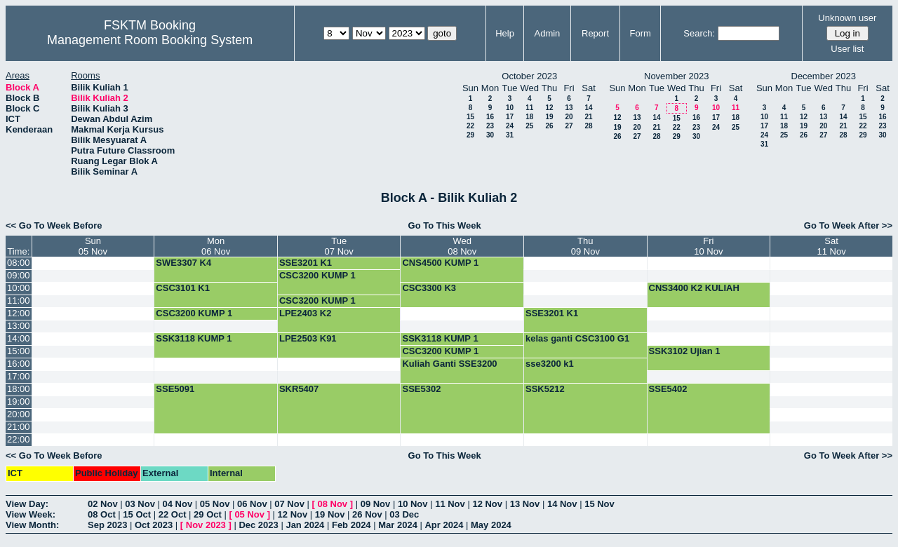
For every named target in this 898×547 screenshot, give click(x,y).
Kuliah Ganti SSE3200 (449, 363)
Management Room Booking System (150, 40)
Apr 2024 (443, 525)
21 (588, 117)
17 (510, 117)
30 (490, 135)
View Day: (27, 504)
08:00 (18, 262)
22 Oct (173, 514)
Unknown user (847, 18)
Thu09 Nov (585, 246)
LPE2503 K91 (308, 338)
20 (568, 117)
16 (490, 117)
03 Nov (140, 504)
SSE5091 (175, 389)
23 (490, 126)
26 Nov (367, 514)
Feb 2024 (351, 525)
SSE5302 (421, 389)
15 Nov (599, 504)
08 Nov (332, 504)
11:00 (18, 300)
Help (504, 33)
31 (510, 135)
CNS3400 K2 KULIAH (694, 288)
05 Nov (215, 504)
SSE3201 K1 (305, 262)
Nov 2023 (206, 525)
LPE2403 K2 (305, 313)
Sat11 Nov (831, 246)
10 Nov (413, 504)
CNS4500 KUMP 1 (440, 262)
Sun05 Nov (93, 246)
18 (529, 117)
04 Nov (178, 504)
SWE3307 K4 (183, 262)
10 (510, 108)
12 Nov (487, 504)
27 (568, 126)
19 (549, 117)
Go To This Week (444, 225)
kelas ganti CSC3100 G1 (577, 338)
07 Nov (289, 504)
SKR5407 (299, 389)
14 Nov (562, 504)
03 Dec (404, 514)
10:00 (18, 288)
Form (640, 33)
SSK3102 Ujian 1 (685, 351)
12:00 (18, 313)
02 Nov (103, 504)
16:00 (18, 363)
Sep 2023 (107, 525)
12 (549, 108)
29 (470, 135)
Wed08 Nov (462, 246)
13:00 (18, 325)
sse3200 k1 (549, 363)
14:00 (18, 338)
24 (510, 126)
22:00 (18, 439)
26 (549, 126)
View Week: (30, 514)
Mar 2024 (397, 525)
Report (595, 33)
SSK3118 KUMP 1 (194, 338)
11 (529, 108)
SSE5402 (668, 389)
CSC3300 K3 (429, 288)
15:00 (18, 351)
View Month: (32, 525)
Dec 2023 (258, 525)
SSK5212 (545, 389)
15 (470, 117)
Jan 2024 (305, 525)
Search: (699, 33)
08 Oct (102, 514)
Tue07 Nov (339, 246)
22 (470, 126)
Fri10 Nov (708, 246)
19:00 (18, 401)
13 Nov (525, 504)
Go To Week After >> (848, 225)
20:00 (18, 414)
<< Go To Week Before (54, 225)
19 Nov (330, 514)
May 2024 (491, 525)
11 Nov (450, 504)
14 (588, 108)
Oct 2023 (154, 525)
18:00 (18, 389)
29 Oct (208, 514)
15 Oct (137, 514)
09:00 (18, 275)
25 (529, 126)
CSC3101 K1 (183, 288)
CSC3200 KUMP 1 (317, 275)
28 (588, 126)
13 (568, 108)
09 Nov (376, 504)
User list (847, 48)
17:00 (18, 376)
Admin (547, 33)
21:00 (18, 426)
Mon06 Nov (215, 246)
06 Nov (252, 504)
